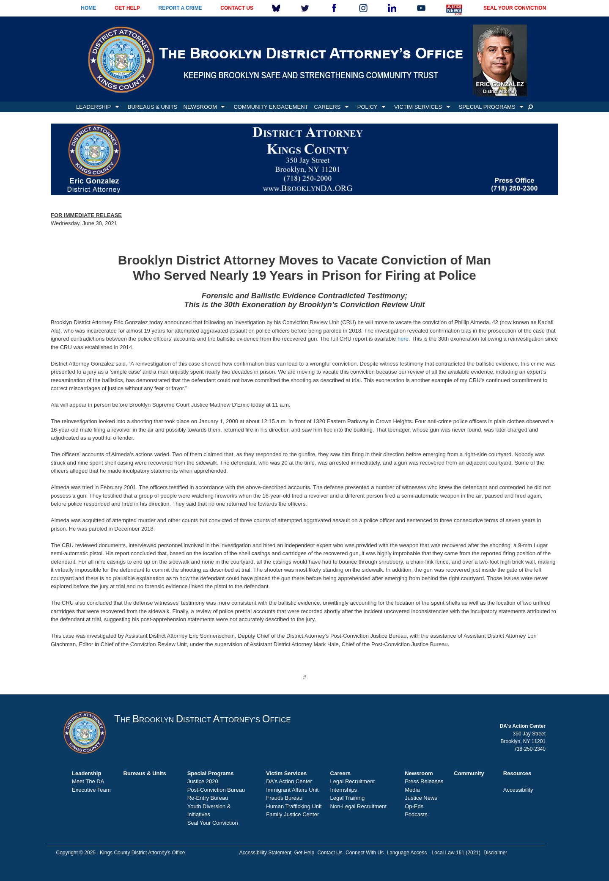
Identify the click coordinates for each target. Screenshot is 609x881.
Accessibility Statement (265, 853)
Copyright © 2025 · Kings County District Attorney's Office (120, 853)
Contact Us (329, 853)
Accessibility (518, 790)
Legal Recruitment (352, 781)
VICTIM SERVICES (418, 107)
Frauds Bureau (284, 798)
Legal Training (347, 798)
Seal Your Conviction (212, 823)
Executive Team (91, 790)
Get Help (304, 853)
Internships (343, 790)
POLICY (367, 107)
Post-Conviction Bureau (216, 790)
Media (412, 790)
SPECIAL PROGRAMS (487, 107)
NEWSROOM (200, 107)
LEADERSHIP (93, 107)
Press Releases (424, 781)
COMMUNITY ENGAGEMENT (270, 107)
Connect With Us (365, 853)
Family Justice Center (292, 814)
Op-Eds (414, 806)
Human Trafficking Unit (293, 806)
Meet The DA (88, 781)
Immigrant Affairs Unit (292, 790)
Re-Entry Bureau (207, 798)
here (403, 339)
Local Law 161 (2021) (456, 853)
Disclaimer (495, 853)
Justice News (421, 798)
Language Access (407, 853)
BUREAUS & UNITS (153, 107)
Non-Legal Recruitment (358, 806)
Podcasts (416, 814)
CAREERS (327, 107)
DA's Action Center (289, 781)
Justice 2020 (202, 781)
